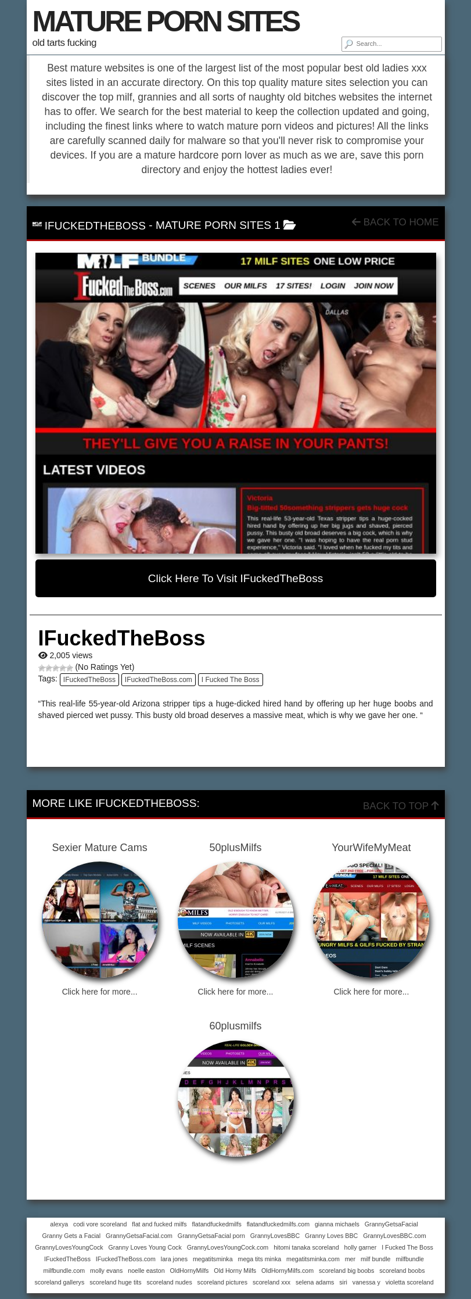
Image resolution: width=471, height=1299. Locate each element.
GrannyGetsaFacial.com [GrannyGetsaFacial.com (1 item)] (139, 1235)
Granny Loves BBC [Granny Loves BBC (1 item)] (331, 1235)
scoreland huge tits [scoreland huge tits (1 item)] (115, 1282)
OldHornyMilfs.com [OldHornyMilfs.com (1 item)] (287, 1270)
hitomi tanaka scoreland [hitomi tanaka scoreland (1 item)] (306, 1247)
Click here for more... (100, 991)
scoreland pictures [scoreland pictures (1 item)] (222, 1282)
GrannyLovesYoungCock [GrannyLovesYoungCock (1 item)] (69, 1247)
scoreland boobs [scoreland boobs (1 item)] (402, 1270)
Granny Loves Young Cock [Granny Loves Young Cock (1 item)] (145, 1247)
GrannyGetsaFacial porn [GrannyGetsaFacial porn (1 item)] (211, 1235)
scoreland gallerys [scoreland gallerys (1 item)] (59, 1282)
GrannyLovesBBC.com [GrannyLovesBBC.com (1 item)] (394, 1235)
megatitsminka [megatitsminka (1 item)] (213, 1258)
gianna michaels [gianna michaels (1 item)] (337, 1224)
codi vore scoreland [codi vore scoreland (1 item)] (100, 1224)
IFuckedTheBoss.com (158, 680)
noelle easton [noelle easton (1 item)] (146, 1270)
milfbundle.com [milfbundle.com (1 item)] (64, 1270)
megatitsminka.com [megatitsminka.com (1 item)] (313, 1258)
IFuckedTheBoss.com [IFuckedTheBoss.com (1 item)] (126, 1258)
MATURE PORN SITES (166, 21)
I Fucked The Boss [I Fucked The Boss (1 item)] (407, 1247)
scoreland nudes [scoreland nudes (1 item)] (169, 1282)
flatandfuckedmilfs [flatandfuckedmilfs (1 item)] (216, 1224)
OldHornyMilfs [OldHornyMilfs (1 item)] (189, 1270)
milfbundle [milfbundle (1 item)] (410, 1258)
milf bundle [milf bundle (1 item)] (376, 1258)
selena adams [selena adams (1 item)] (315, 1282)
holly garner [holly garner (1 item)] (360, 1247)
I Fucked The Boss (231, 680)
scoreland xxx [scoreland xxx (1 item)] (271, 1282)
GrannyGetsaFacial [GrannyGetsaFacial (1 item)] (391, 1224)
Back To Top (400, 806)
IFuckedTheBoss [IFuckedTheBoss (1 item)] (67, 1258)
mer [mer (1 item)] (350, 1258)
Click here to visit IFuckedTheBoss (235, 578)
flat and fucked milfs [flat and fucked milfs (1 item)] (159, 1224)
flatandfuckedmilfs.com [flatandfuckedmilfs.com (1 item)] (278, 1224)
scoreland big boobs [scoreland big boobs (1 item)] (346, 1270)
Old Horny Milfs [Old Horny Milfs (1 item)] (235, 1270)
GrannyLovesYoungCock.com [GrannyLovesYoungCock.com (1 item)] (228, 1247)
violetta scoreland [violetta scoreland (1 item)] (410, 1282)
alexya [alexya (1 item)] (59, 1224)
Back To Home (395, 222)
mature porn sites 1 (218, 225)
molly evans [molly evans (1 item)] (106, 1270)
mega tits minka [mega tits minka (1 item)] (260, 1258)
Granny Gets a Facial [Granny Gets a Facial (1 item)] (71, 1235)
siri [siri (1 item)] (343, 1282)
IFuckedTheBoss (89, 680)
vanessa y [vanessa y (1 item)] (366, 1282)
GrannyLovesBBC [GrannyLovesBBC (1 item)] (275, 1235)
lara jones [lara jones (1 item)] (174, 1258)
